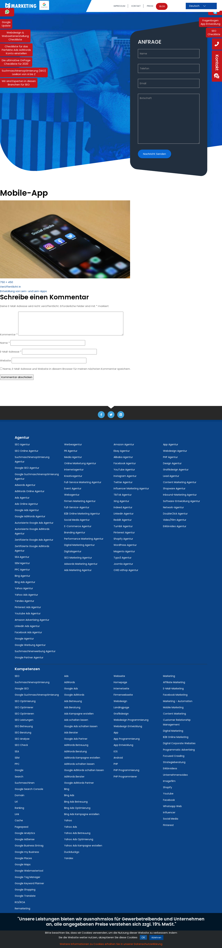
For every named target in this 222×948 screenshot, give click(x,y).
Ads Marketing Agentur (78, 570)
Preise (150, 6)
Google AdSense (25, 839)
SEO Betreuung (24, 726)
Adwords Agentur (25, 485)
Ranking (19, 808)
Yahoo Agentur (24, 588)
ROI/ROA (20, 902)
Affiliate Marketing (174, 682)
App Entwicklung (123, 745)
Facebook (169, 800)
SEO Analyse (22, 739)
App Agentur (170, 444)
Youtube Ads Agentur (28, 613)
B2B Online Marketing (175, 737)
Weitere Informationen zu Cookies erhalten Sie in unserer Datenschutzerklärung (111, 944)
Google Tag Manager (27, 877)
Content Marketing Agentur (179, 482)
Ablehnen (156, 937)
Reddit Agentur (123, 520)
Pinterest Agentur (124, 532)
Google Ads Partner (75, 739)
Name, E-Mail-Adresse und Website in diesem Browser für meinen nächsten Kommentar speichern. (66, 369)
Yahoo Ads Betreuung (77, 833)
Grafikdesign (121, 713)
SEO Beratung (23, 732)
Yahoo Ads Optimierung (78, 839)
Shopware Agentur (174, 488)
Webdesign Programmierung (131, 720)
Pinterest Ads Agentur (28, 607)
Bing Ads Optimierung (77, 808)
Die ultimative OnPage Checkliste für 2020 (16, 62)
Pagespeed (21, 827)
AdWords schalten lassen (79, 764)
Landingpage (121, 707)
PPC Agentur (22, 569)
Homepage (120, 682)
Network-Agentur (173, 507)
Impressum (119, 6)
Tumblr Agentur (123, 526)
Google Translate (25, 896)
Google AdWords (74, 694)
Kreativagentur (73, 476)
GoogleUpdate (6, 23)
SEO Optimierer (24, 707)
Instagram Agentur (125, 476)
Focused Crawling (173, 756)
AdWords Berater (74, 776)
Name (5, 343)
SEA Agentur (22, 557)
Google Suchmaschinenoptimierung (37, 694)
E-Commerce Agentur (77, 526)
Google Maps (23, 864)
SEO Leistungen (24, 720)
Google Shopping (25, 889)
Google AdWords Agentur (30, 516)
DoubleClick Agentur (175, 513)
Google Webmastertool (29, 870)
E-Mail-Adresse (10, 351)
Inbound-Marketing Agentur (180, 494)
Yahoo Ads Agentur (26, 594)
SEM (17, 757)
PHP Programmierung (126, 770)
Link (17, 814)
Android (118, 757)
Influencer (169, 812)
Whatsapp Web (172, 806)
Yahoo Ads (70, 827)
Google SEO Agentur (27, 468)
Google (19, 770)
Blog (162, 6)
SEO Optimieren (24, 713)
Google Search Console (29, 789)
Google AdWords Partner (79, 783)
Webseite (119, 676)
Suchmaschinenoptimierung (32, 682)
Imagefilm (169, 781)
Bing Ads (69, 795)
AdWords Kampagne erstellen (82, 757)
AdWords (69, 682)
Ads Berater (71, 732)
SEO (17, 676)
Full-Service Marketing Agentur (82, 482)
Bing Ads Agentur (25, 582)
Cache (19, 820)
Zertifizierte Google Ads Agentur (34, 540)
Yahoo (68, 820)
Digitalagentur (72, 551)
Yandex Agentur (24, 601)
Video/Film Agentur (174, 520)
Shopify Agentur (123, 538)
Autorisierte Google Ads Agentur (34, 523)
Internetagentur (74, 469)
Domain (19, 795)
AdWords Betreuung (76, 745)
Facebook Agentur (125, 463)
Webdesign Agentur (175, 451)
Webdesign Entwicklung (128, 726)
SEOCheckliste (214, 32)
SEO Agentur (22, 444)
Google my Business (27, 852)
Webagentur (71, 494)
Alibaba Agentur (123, 457)
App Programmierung (127, 739)
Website (5, 360)
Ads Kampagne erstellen (79, 713)
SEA (17, 751)
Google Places (23, 858)
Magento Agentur (124, 551)
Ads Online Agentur (26, 504)
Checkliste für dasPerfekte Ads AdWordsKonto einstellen (16, 50)
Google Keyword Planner (29, 883)
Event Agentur (72, 488)
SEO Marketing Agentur (78, 557)
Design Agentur (172, 463)
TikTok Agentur (123, 494)
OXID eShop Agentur (126, 570)
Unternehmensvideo (175, 775)
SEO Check (21, 745)
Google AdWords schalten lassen (84, 770)
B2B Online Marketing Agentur (82, 513)
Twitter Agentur (123, 482)
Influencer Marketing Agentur (131, 488)
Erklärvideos (170, 768)
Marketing (169, 676)
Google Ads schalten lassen (80, 726)
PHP (116, 764)
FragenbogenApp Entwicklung (210, 22)
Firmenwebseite (123, 694)
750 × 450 (6, 282)
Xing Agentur (121, 501)
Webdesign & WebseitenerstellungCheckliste (15, 36)
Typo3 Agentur (122, 557)
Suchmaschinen (25, 783)
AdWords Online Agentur (29, 491)
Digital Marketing (173, 731)
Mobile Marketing (173, 707)
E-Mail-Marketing (173, 688)
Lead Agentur (171, 476)
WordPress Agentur (125, 545)
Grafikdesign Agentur (176, 469)
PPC (17, 764)
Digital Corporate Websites (179, 743)
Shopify (167, 787)
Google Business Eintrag (29, 845)
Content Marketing (174, 713)
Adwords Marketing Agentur (80, 564)
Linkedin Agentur (124, 513)
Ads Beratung (72, 707)
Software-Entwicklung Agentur (181, 501)
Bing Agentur (22, 576)
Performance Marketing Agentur (83, 538)
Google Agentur (24, 638)
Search (19, 776)
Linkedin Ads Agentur (27, 626)
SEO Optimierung (25, 701)
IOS (116, 751)
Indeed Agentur (123, 507)
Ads (66, 676)
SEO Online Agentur (26, 451)
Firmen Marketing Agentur (80, 501)
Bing (66, 789)
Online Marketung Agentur (80, 463)
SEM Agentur (22, 563)
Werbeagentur (73, 444)
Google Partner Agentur (29, 657)
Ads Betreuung (73, 701)
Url (16, 801)
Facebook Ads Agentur (28, 632)
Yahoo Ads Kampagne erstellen (83, 845)
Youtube (168, 793)
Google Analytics (25, 833)
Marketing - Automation (177, 701)
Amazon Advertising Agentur (32, 620)
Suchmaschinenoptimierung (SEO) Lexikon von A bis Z (24, 72)
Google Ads (71, 688)
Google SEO (22, 688)
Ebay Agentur (122, 451)
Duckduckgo (71, 852)
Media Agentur (73, 457)
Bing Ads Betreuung (76, 801)
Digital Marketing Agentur (79, 545)
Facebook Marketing (175, 694)
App (116, 732)
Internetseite (121, 688)
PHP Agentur (170, 457)
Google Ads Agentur (27, 510)
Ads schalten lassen (76, 720)
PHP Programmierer (125, 776)
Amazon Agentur (124, 444)
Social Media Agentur (77, 520)
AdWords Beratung (75, 751)
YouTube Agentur (124, 469)
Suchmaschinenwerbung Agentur (35, 651)
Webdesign (120, 701)
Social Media (170, 818)
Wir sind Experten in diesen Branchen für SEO (19, 82)
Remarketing (22, 908)
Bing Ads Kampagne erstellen (81, 814)
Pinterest (168, 825)
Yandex (68, 858)
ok (143, 937)
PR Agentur (70, 451)
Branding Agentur (74, 532)
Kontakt (136, 6)
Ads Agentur (22, 497)
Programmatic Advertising (179, 749)
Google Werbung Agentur (30, 645)
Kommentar (9, 334)
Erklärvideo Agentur (174, 526)
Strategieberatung (174, 762)
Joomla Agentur (123, 564)
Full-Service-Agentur (76, 507)
